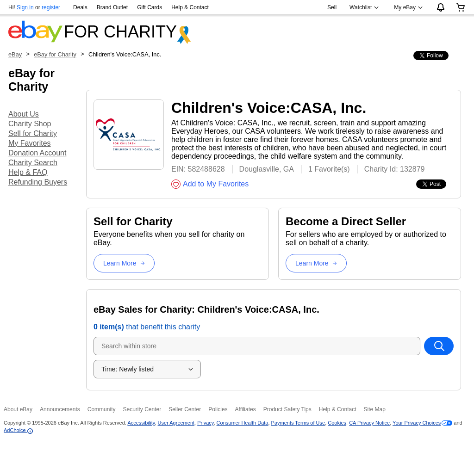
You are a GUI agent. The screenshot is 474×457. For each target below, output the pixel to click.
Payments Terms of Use (298, 423)
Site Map (374, 409)
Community (101, 409)
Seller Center (184, 409)
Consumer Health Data (242, 423)
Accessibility (141, 423)
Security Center (142, 409)
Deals (80, 7)
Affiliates (245, 409)
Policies (217, 409)
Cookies (337, 423)
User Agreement (176, 423)
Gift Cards (149, 7)
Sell (332, 7)
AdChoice (18, 430)
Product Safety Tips (287, 409)
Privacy (205, 423)
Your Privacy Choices (417, 423)
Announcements (60, 409)
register (51, 7)
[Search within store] (439, 346)
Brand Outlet (112, 7)
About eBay (18, 409)
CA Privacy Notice (369, 423)
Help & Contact (190, 7)
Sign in (25, 7)
